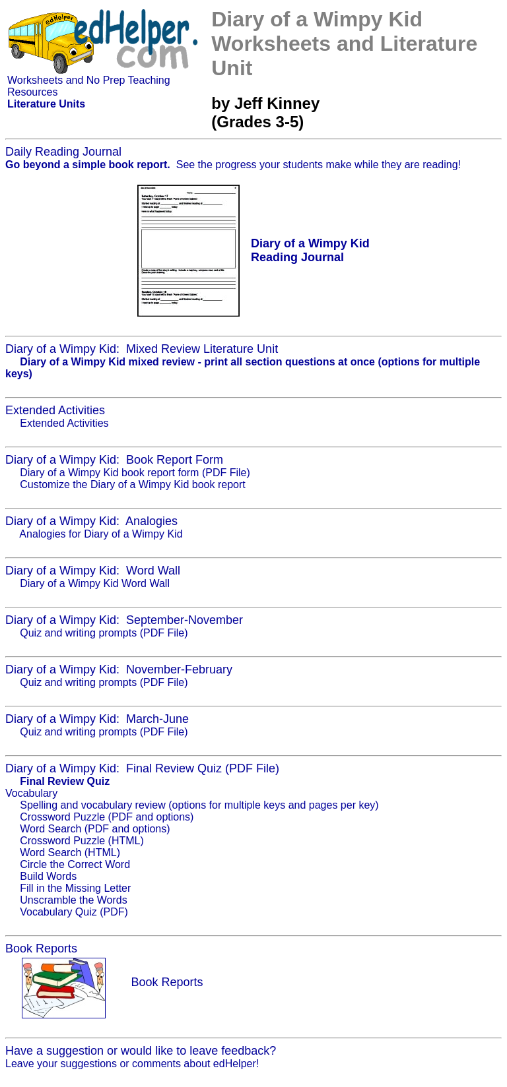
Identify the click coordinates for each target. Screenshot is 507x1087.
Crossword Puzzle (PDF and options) (106, 817)
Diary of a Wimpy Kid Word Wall (95, 583)
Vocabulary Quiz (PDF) (74, 911)
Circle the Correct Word (75, 864)
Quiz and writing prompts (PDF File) (103, 632)
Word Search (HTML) (70, 852)
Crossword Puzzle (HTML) (82, 840)
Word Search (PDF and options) (95, 828)
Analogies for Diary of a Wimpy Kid (100, 534)
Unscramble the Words (73, 900)
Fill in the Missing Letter (75, 888)
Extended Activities (64, 423)
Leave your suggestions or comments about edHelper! (132, 1063)
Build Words (48, 876)
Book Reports (167, 982)
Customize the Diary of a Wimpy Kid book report (132, 484)
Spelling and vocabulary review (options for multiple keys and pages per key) (199, 805)
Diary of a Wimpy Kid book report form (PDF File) (135, 472)
